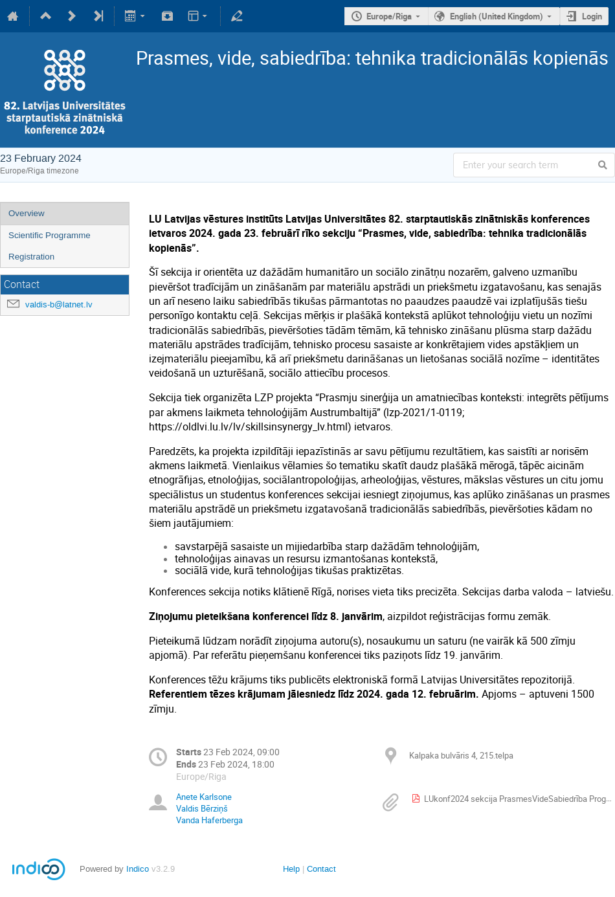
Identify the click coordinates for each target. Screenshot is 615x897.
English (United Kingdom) (496, 16)
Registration (31, 256)
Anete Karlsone (204, 797)
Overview (26, 213)
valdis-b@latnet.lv (59, 304)
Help (291, 868)
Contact (321, 868)
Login (592, 16)
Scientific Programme (49, 235)
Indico (137, 868)
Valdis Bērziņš (202, 808)
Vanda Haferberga (209, 820)
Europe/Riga (389, 16)
